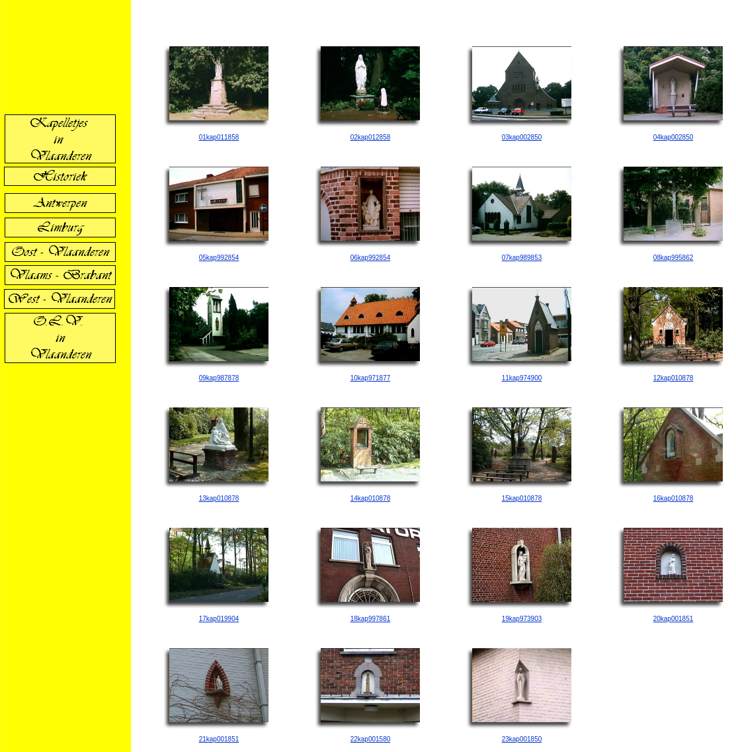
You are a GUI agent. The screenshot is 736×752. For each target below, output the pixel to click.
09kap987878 (219, 378)
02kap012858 (370, 137)
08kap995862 (673, 257)
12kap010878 (673, 378)
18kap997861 (370, 618)
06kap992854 (370, 257)
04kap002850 (673, 137)
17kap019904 (219, 618)
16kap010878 (673, 498)
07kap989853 (522, 257)
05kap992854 (219, 257)
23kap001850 (522, 739)
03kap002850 (522, 137)
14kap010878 (370, 498)
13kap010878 (219, 498)
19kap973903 (522, 618)
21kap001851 (219, 739)
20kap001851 (673, 618)
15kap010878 (522, 498)
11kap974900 (522, 378)
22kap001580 (370, 739)
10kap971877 (370, 378)
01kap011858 (219, 137)
